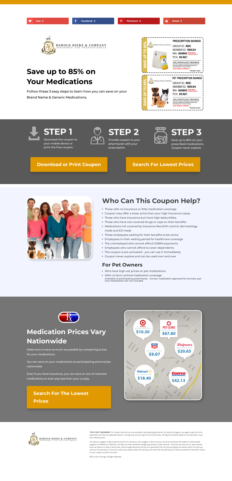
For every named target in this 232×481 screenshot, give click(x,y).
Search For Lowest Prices (163, 164)
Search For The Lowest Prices (60, 397)
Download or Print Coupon (69, 164)
